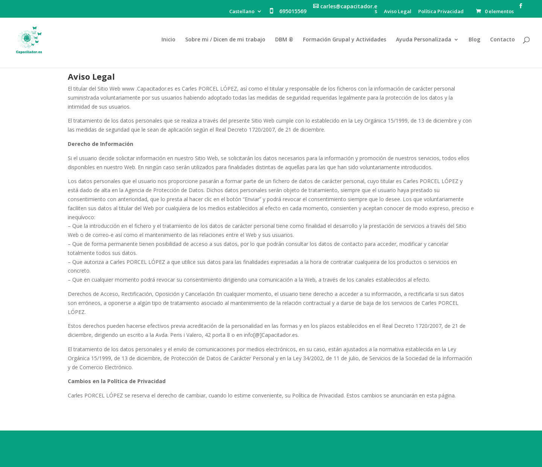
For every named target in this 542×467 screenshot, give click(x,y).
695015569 (292, 12)
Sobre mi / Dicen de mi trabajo (225, 40)
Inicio (168, 40)
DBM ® (284, 40)
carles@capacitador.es (348, 9)
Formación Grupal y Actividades (344, 40)
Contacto (502, 40)
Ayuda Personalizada (423, 40)
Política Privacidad (441, 12)
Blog (474, 40)
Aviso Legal (397, 12)
